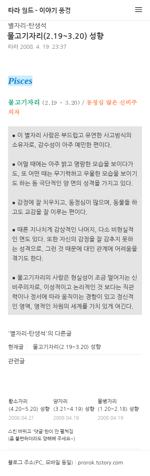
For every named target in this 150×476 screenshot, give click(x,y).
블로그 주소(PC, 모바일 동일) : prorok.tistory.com (65, 462)
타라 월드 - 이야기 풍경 (39, 11)
